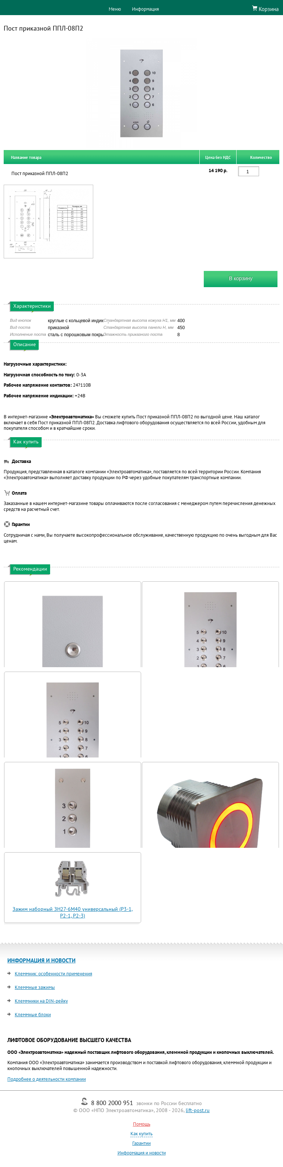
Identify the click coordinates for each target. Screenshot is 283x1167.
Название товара (26, 157)
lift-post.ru (198, 1110)
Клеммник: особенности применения (53, 974)
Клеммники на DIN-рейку (41, 1001)
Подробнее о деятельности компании (46, 1079)
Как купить (141, 1134)
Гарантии (141, 1143)
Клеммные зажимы (35, 987)
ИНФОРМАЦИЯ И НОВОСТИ (41, 960)
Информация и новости (142, 1153)
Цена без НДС (218, 157)
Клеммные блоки (33, 1014)
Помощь (141, 1124)
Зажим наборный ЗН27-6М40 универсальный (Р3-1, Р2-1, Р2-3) (73, 912)
